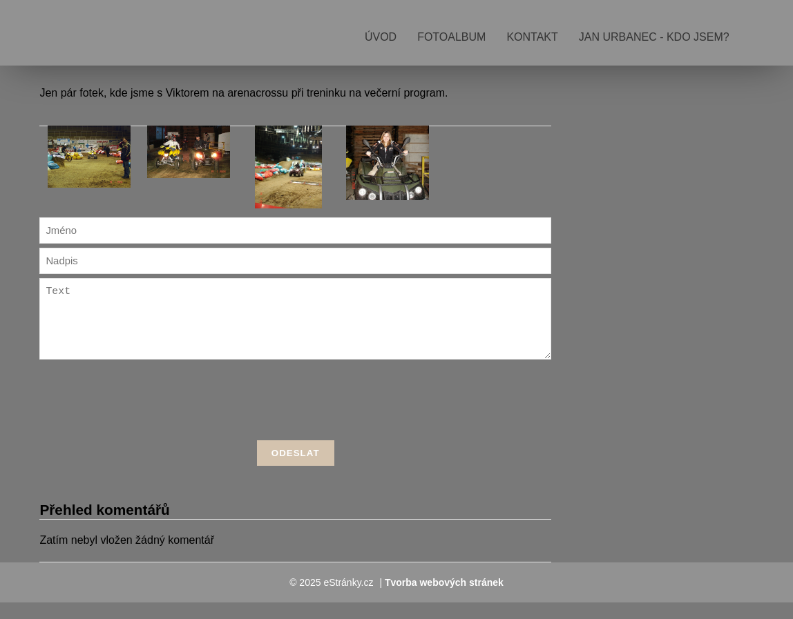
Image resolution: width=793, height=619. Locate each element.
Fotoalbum (451, 37)
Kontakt (531, 37)
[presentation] (296, 419)
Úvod (380, 37)
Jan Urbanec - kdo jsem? (654, 37)
